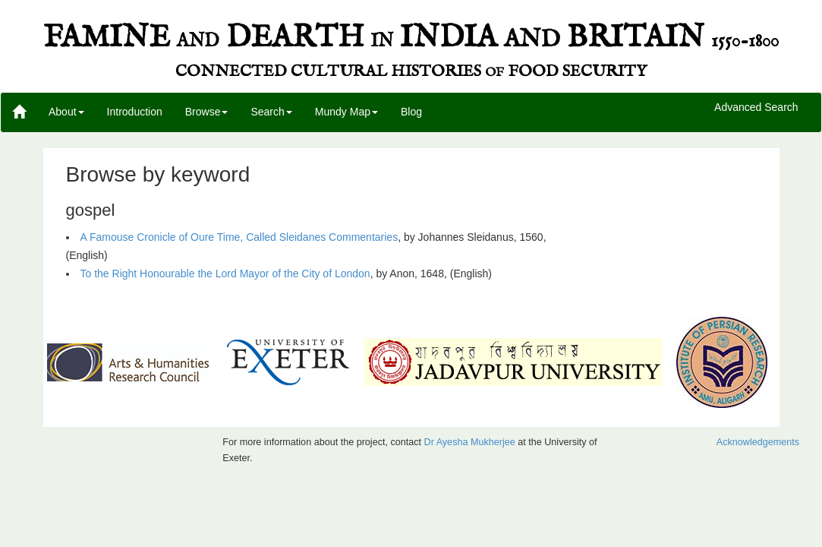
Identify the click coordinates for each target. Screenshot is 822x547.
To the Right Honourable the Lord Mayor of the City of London (225, 273)
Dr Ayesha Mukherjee (469, 442)
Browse (206, 112)
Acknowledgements (757, 442)
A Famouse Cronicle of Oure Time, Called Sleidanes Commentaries (239, 237)
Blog (411, 112)
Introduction (134, 112)
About (66, 112)
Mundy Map (346, 112)
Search (270, 112)
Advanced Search (756, 108)
